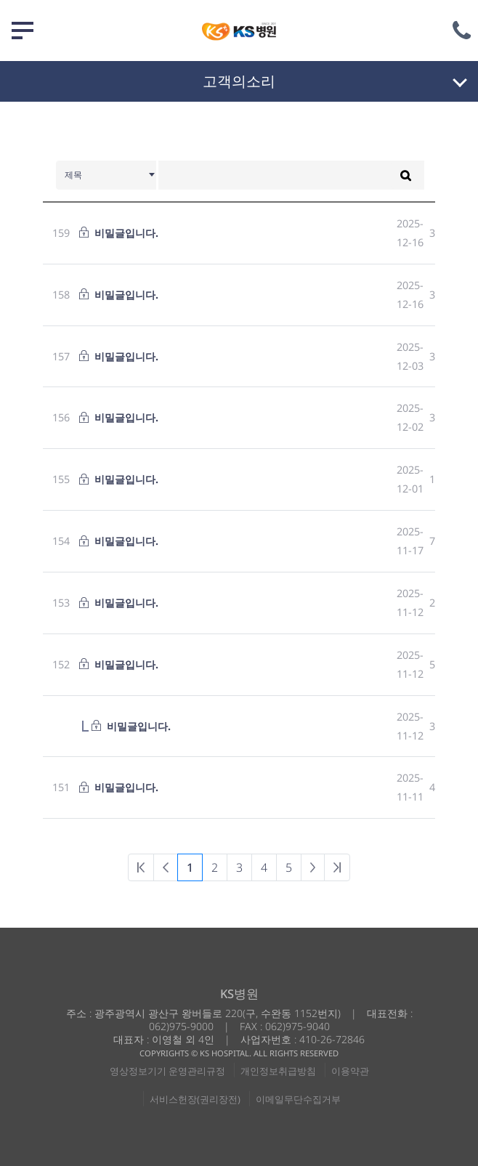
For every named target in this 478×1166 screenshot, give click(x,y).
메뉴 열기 (22, 30)
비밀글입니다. (126, 233)
